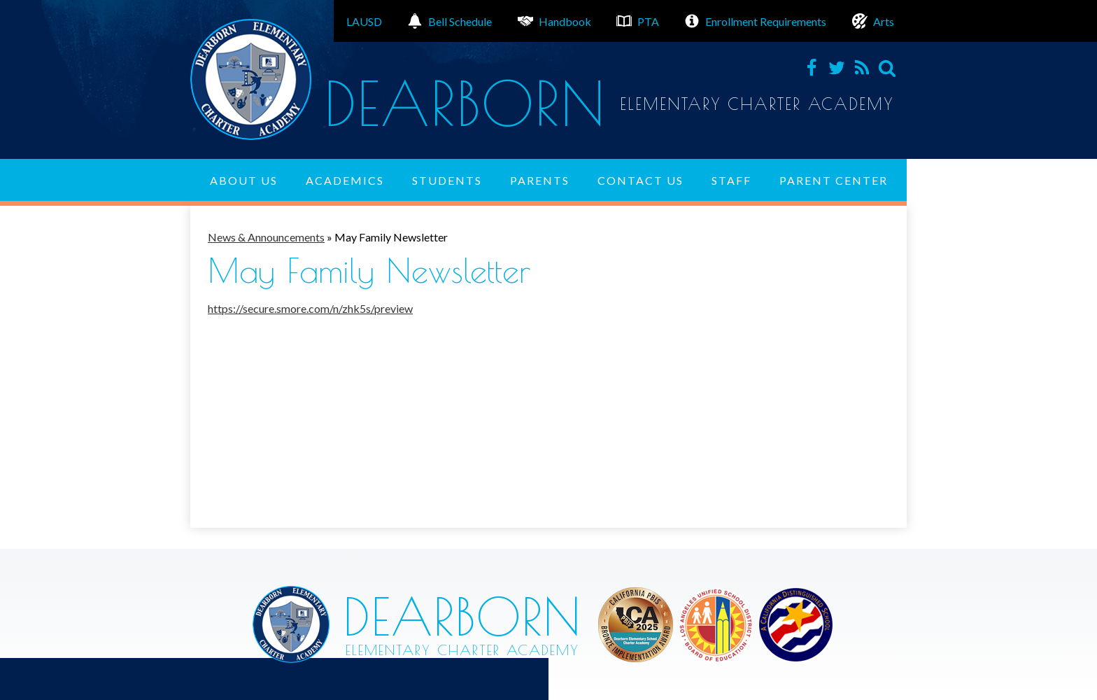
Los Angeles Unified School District (635, 624)
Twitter (837, 68)
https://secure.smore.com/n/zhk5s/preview (310, 308)
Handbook (554, 21)
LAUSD (364, 21)
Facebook (811, 68)
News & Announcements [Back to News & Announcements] (266, 237)
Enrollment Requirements (755, 21)
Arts (873, 21)
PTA (637, 21)
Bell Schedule (449, 21)
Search (887, 68)
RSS (862, 68)
